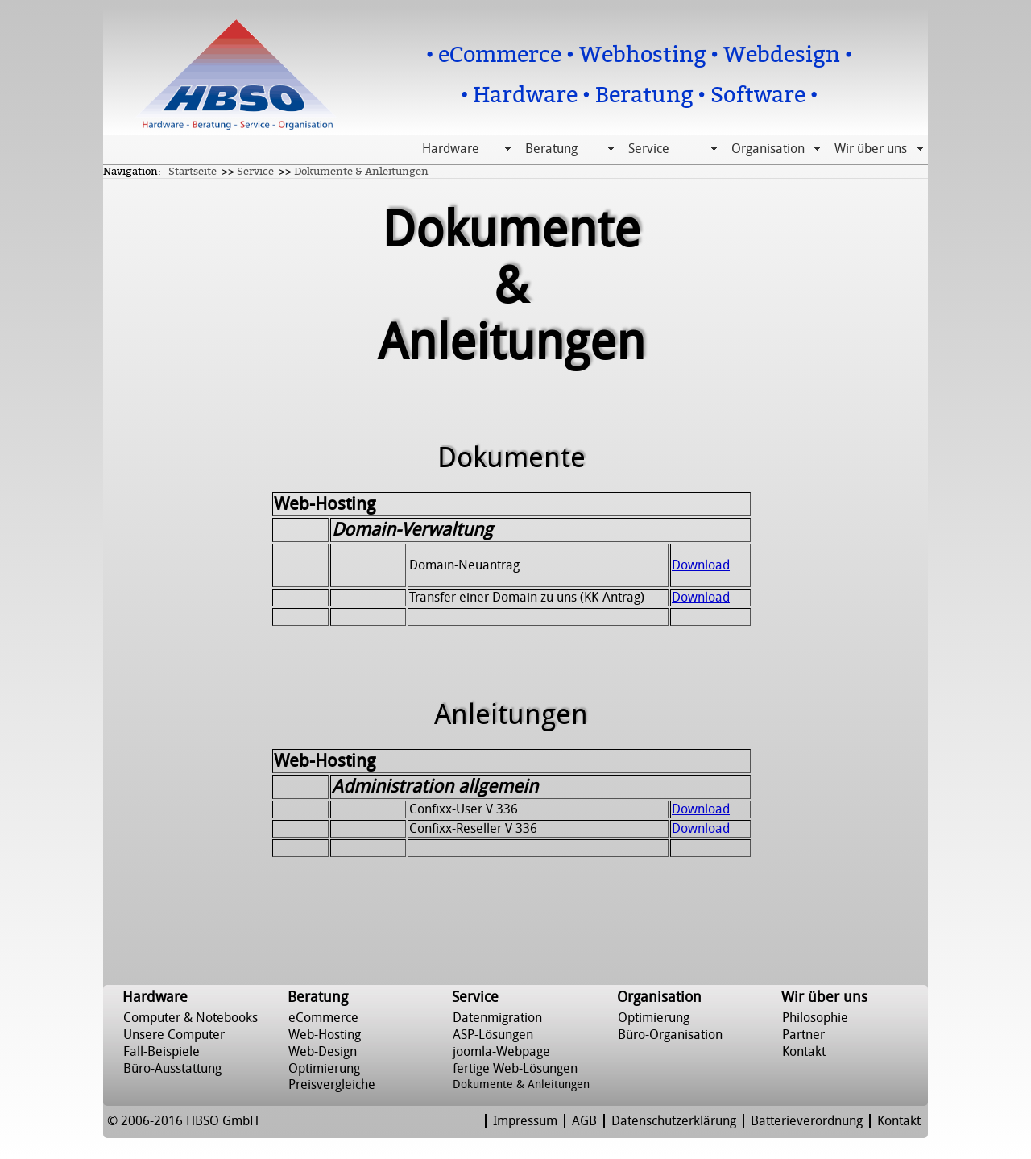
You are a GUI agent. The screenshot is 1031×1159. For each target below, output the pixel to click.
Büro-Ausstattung (172, 1069)
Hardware (450, 149)
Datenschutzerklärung (674, 1121)
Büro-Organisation (670, 1035)
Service (648, 149)
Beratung (551, 149)
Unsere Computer (174, 1035)
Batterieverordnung (806, 1121)
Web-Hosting (324, 1035)
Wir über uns (870, 149)
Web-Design (322, 1052)
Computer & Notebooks (190, 1018)
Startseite (192, 171)
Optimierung (324, 1069)
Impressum (525, 1121)
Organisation (768, 149)
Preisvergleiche (331, 1085)
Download (701, 565)
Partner (803, 1035)
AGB (584, 1121)
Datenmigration (497, 1018)
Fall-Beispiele (161, 1052)
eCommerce (323, 1018)
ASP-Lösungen (493, 1035)
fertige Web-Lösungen (515, 1069)
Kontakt (804, 1052)
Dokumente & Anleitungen (361, 171)
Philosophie (815, 1018)
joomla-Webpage (501, 1052)
